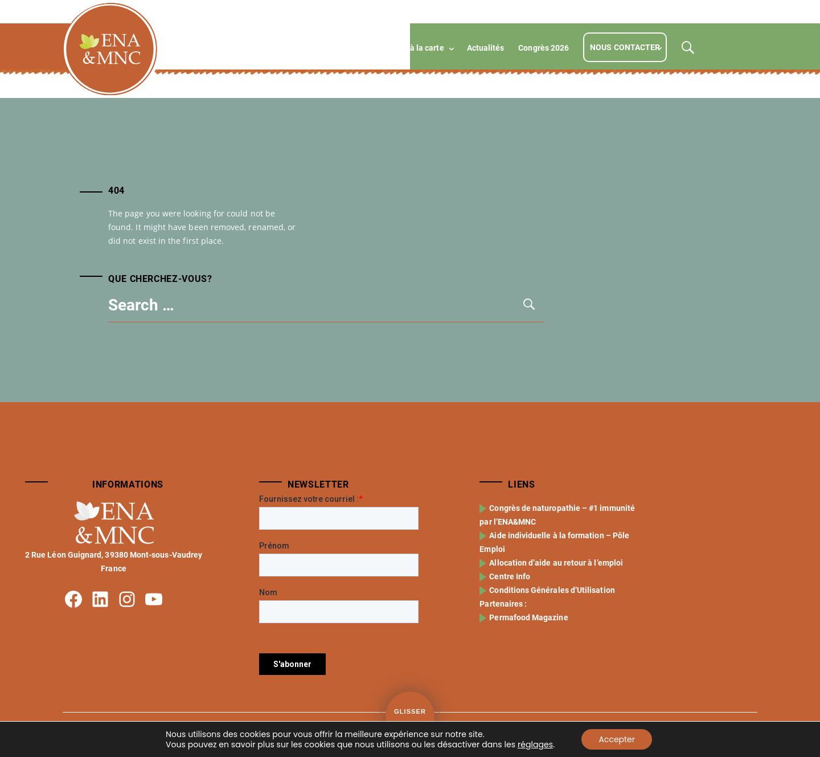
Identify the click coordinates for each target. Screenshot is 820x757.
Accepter (616, 739)
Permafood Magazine (529, 617)
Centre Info (510, 576)
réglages (535, 744)
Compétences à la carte (401, 47)
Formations (314, 47)
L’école (257, 47)
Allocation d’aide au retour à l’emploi (557, 562)
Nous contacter (625, 47)
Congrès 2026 (543, 47)
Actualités (486, 47)
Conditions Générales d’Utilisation (553, 590)
